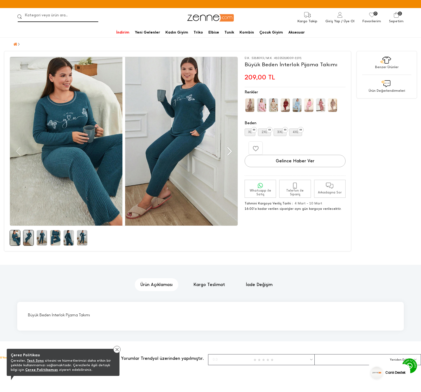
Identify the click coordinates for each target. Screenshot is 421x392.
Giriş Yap (332, 21)
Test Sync (35, 360)
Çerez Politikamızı (41, 370)
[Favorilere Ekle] (256, 148)
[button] (229, 151)
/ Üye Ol (347, 21)
